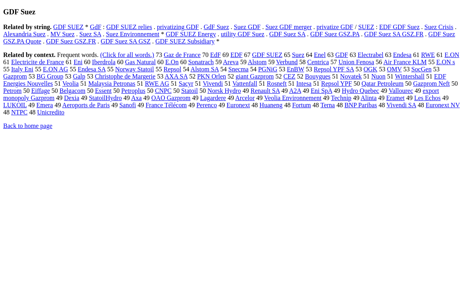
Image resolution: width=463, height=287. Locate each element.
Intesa (303, 83)
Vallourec (401, 90)
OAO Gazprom (170, 97)
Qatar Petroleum (383, 83)
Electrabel (371, 54)
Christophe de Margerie (125, 76)
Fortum (301, 105)
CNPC (163, 90)
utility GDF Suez (242, 34)
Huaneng (271, 105)
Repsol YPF (336, 83)
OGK (371, 69)
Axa (136, 97)
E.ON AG (55, 69)
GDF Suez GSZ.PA (334, 34)
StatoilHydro (105, 97)
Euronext (238, 105)
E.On (171, 62)
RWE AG (157, 83)
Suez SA (90, 34)
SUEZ (366, 27)
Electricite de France (37, 62)
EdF (215, 54)
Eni (77, 62)
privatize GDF (335, 27)
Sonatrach (201, 62)
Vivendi (213, 83)
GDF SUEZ (68, 27)
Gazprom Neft (431, 83)
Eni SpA (321, 90)
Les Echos (427, 97)
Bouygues (317, 76)
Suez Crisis (438, 27)
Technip (341, 97)
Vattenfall (244, 83)
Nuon (378, 76)
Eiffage (40, 90)
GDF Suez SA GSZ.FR (393, 34)
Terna (328, 105)
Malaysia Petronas (111, 83)
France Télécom (166, 105)
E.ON (452, 54)
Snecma (238, 69)
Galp (79, 76)
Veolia (70, 83)
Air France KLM (404, 62)
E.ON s (445, 62)
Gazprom (15, 76)
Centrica (318, 62)
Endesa (402, 54)
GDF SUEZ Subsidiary (184, 41)
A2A (295, 90)
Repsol (172, 69)
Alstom (257, 62)
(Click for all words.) (127, 54)
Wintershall (410, 76)
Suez (298, 54)
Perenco (206, 105)
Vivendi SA (401, 105)
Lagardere (213, 97)
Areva (231, 62)
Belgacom (72, 90)
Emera (44, 105)
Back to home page (27, 125)
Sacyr (186, 83)
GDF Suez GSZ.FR (71, 41)
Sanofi (127, 105)
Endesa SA (92, 69)
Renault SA (265, 90)
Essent (103, 90)
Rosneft (277, 83)
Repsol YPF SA (334, 69)
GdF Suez (216, 27)
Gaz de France (182, 54)
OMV (394, 69)
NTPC (19, 112)
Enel (320, 54)
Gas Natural (140, 62)
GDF (341, 54)
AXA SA (176, 76)
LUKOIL (15, 105)
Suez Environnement (132, 34)
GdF (95, 27)
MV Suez (62, 34)
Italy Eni (22, 69)
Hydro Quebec (360, 90)
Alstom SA (204, 69)
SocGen (421, 69)
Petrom (12, 90)
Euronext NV (442, 105)
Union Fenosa (356, 62)
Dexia (71, 97)
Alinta (369, 97)
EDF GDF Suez (399, 27)
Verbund (287, 62)
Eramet (395, 97)
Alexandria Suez (24, 34)
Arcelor (245, 97)
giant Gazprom (254, 76)
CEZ (289, 76)
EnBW (295, 69)
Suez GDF (247, 27)
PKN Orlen (211, 76)
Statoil (189, 90)
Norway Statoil (134, 69)
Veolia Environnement (293, 97)
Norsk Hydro (224, 90)
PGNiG (267, 69)
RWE (428, 54)
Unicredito (50, 112)
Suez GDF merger (288, 27)
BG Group (50, 76)
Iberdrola (104, 62)
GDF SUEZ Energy (191, 34)
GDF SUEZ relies (129, 27)
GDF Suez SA (287, 34)
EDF (236, 54)
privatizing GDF (178, 27)
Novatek (351, 76)
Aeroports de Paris (86, 105)
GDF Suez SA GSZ (125, 41)
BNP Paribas (360, 105)
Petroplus (133, 90)
